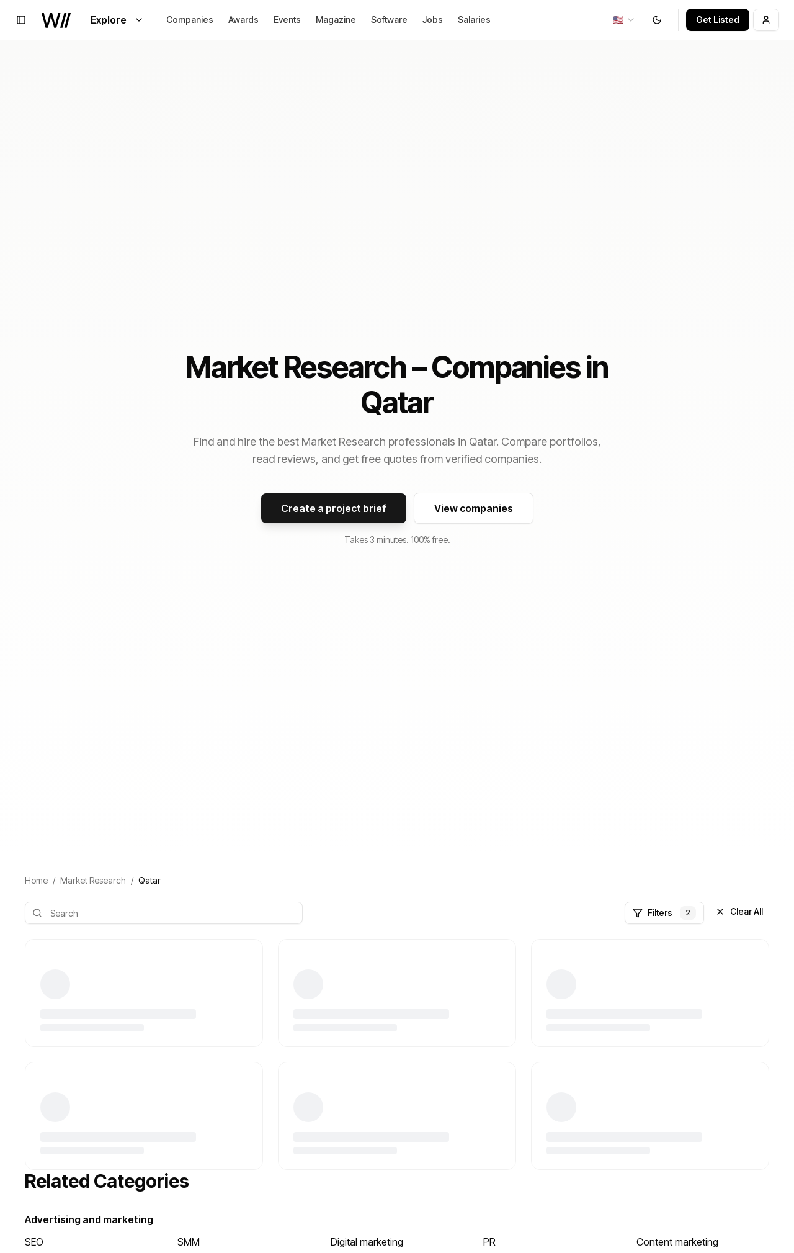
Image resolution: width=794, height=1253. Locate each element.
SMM (188, 1242)
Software (389, 19)
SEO (34, 1242)
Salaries (474, 19)
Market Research (93, 880)
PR (489, 1242)
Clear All (739, 911)
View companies (473, 508)
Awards (243, 19)
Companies (189, 19)
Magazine (336, 19)
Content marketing (677, 1242)
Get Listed (717, 19)
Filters (664, 913)
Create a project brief (333, 508)
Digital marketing (367, 1242)
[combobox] (624, 20)
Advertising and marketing (89, 1219)
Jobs (432, 19)
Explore (117, 20)
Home (36, 880)
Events (287, 19)
